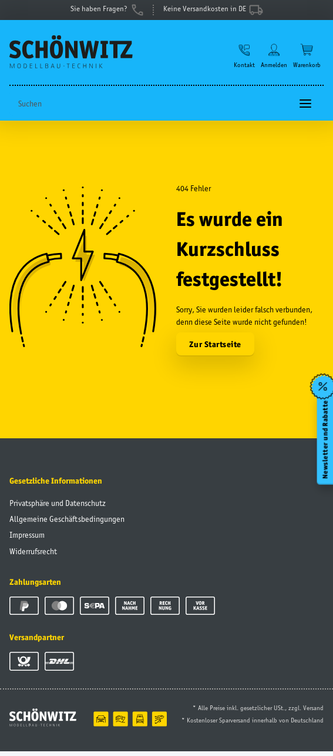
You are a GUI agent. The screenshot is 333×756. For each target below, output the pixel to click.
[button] (244, 59)
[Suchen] (150, 108)
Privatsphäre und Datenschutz (57, 507)
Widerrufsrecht (33, 556)
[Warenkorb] (307, 59)
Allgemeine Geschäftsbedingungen (67, 523)
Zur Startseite (215, 349)
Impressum (27, 540)
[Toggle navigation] (305, 108)
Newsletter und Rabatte (324, 439)
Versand (313, 712)
